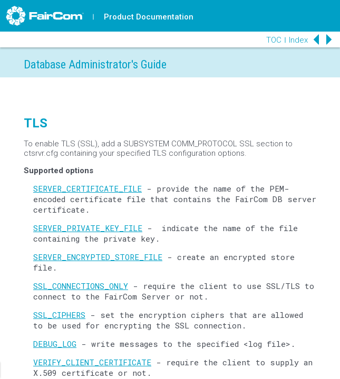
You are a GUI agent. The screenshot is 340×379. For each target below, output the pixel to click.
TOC (273, 40)
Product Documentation (148, 17)
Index (298, 40)
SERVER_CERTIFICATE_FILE (87, 188)
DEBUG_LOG (54, 343)
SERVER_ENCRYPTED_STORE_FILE (97, 257)
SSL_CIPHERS (59, 315)
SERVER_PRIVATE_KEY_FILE (87, 228)
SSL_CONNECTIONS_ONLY (80, 286)
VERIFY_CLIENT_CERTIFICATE (92, 362)
